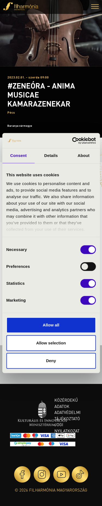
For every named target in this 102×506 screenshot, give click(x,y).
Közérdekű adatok (66, 403)
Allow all (51, 325)
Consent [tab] (18, 155)
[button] (95, 7)
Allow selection (51, 343)
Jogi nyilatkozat (66, 428)
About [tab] (83, 155)
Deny (51, 360)
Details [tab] (51, 155)
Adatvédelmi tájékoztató (67, 415)
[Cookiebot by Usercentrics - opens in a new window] (73, 140)
